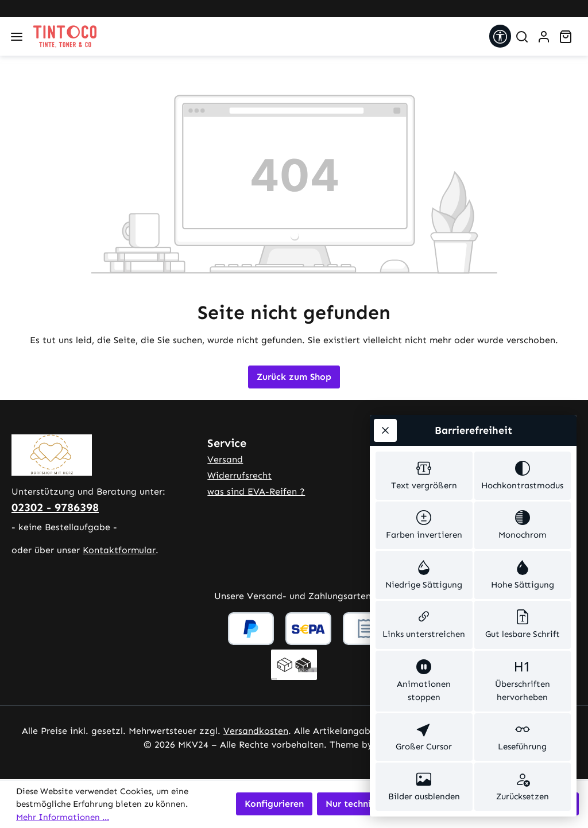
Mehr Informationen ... (62, 817)
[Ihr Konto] (544, 37)
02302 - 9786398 (55, 507)
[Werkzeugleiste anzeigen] (500, 36)
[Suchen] (522, 37)
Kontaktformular (119, 550)
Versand (225, 459)
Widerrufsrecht (239, 475)
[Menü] (17, 37)
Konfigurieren (274, 803)
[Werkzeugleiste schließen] (385, 430)
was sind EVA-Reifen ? (256, 491)
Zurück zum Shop (294, 376)
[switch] (424, 476)
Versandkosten (255, 730)
